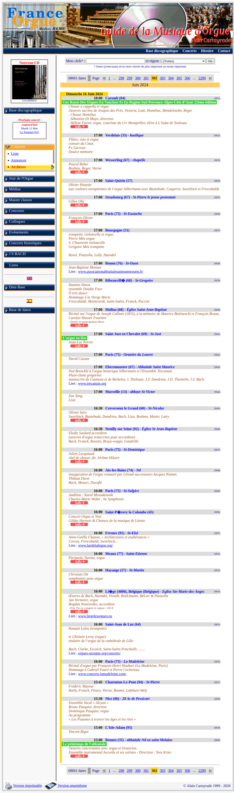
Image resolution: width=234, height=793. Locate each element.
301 (146, 78)
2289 (202, 78)
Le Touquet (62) (29, 132)
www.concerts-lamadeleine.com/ (102, 674)
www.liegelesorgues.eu (95, 616)
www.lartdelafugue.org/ (95, 545)
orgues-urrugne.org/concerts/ (99, 653)
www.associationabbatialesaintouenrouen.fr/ (110, 271)
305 (179, 78)
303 (162, 78)
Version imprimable (23, 785)
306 (187, 78)
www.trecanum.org (92, 383)
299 (129, 78)
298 (121, 78)
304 (171, 78)
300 (138, 78)
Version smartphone (66, 785)
